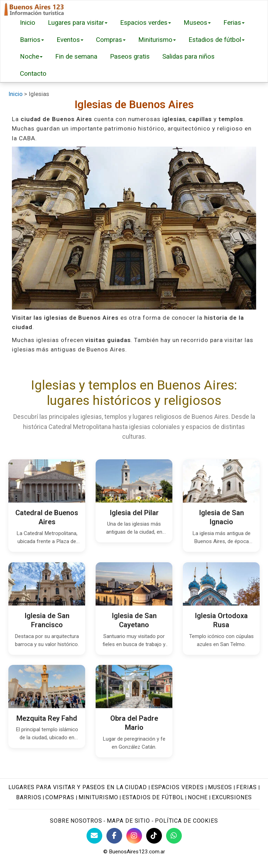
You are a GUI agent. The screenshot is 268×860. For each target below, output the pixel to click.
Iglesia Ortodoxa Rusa (221, 620)
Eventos (70, 40)
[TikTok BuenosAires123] (154, 836)
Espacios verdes (145, 23)
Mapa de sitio (128, 820)
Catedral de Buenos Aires (46, 517)
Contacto (33, 73)
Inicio (27, 23)
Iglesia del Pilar (134, 513)
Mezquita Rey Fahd (46, 718)
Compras (111, 40)
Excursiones (232, 797)
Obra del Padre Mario (134, 723)
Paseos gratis (130, 56)
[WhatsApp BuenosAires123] (174, 836)
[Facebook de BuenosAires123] (114, 836)
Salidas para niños (188, 56)
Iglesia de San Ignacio (221, 517)
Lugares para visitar (77, 23)
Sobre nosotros (76, 820)
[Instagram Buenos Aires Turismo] (134, 836)
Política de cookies (186, 820)
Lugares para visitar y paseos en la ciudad (77, 787)
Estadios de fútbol (216, 40)
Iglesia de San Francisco (46, 620)
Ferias (234, 23)
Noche (31, 56)
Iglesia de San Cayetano (134, 620)
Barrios (32, 40)
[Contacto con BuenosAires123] (94, 836)
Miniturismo (157, 40)
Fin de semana (76, 56)
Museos (197, 23)
